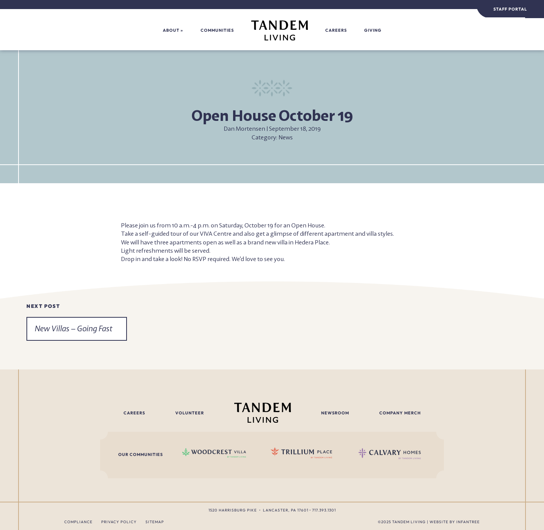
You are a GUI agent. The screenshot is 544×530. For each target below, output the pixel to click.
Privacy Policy (119, 521)
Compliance (78, 521)
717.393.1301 (324, 510)
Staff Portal (510, 9)
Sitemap (154, 521)
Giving (373, 30)
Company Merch (400, 413)
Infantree (468, 521)
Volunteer (189, 413)
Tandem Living (409, 521)
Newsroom (335, 413)
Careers (336, 30)
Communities (217, 30)
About (171, 30)
